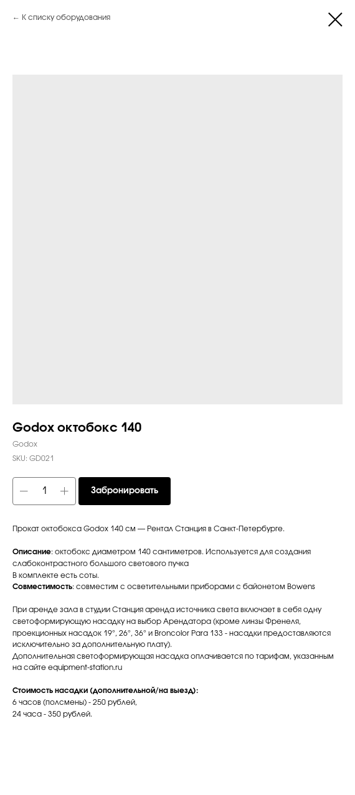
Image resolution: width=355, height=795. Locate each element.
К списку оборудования (66, 17)
